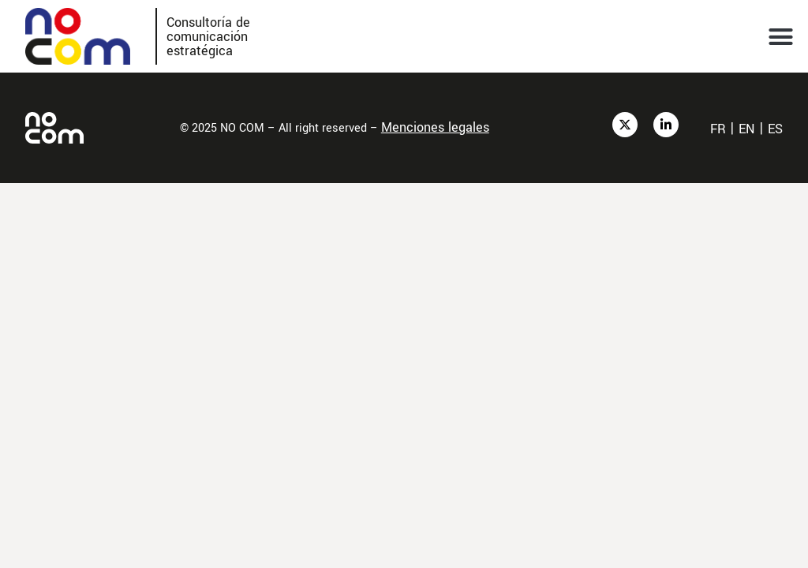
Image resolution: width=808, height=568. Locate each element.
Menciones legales (435, 127)
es (775, 129)
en (747, 129)
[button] (781, 36)
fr (718, 129)
